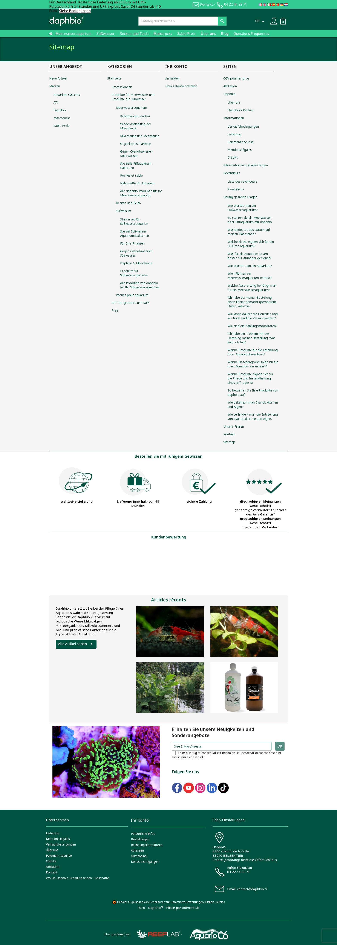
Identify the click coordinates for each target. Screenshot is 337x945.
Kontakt (206, 4)
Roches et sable (131, 175)
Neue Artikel (58, 78)
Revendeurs (231, 173)
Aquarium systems (67, 95)
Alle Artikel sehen (72, 643)
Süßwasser (106, 33)
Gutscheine (139, 856)
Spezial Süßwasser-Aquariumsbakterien (134, 233)
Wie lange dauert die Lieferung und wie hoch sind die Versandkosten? (253, 316)
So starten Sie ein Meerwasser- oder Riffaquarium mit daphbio (250, 220)
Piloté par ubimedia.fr (183, 907)
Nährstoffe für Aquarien (137, 183)
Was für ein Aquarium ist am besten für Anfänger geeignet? (249, 256)
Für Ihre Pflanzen (132, 243)
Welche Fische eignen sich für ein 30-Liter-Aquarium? (251, 244)
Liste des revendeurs (242, 181)
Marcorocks (162, 33)
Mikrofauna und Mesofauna (139, 136)
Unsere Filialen (233, 426)
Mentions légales (240, 150)
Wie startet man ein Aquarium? (250, 266)
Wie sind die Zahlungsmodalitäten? (252, 326)
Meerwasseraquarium (73, 33)
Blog (224, 33)
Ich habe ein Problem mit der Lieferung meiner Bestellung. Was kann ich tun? (251, 338)
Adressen (137, 850)
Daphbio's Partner (241, 110)
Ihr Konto (140, 820)
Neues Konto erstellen (181, 86)
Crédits (233, 157)
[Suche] (182, 21)
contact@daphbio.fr (252, 889)
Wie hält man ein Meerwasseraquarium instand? (250, 275)
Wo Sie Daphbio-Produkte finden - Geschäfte (77, 878)
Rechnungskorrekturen (146, 845)
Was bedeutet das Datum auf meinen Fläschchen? (249, 232)
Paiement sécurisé (241, 142)
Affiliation (230, 86)
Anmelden (172, 78)
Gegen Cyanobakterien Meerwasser (136, 153)
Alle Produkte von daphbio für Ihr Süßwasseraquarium (139, 285)
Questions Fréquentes (251, 33)
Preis (115, 310)
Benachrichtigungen (145, 861)
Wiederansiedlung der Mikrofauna (135, 126)
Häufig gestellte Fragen (240, 197)
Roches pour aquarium (132, 295)
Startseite (114, 78)
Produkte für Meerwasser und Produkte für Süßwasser (133, 97)
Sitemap (229, 442)
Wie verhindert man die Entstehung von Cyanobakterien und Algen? (253, 416)
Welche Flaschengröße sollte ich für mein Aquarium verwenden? (253, 364)
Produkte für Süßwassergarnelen (134, 273)
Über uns (208, 33)
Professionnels (122, 87)
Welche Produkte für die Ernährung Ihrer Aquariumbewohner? (253, 352)
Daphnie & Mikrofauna (136, 263)
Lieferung (234, 134)
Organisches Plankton (135, 144)
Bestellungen (140, 839)
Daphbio (60, 110)
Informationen (233, 118)
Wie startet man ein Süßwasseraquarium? (243, 207)
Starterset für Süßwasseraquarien (134, 221)
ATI (56, 102)
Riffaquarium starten (135, 116)
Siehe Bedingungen (75, 10)
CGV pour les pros (236, 78)
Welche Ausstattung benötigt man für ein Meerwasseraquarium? (252, 287)
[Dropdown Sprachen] (260, 21)
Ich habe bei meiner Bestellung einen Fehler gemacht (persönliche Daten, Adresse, (252, 301)
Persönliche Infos (143, 834)
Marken (54, 86)
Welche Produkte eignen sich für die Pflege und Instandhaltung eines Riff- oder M (250, 378)
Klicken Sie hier (214, 902)
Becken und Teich (134, 33)
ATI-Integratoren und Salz (130, 303)
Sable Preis (186, 33)
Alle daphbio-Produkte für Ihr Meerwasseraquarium (141, 193)
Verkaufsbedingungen (243, 126)
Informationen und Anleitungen (245, 165)
